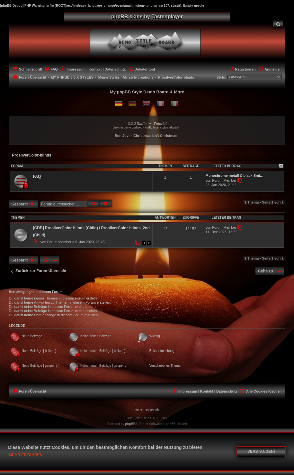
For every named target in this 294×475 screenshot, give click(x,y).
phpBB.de (168, 430)
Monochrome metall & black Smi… (234, 175)
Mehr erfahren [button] (26, 455)
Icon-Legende (147, 409)
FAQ (37, 176)
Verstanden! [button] (261, 451)
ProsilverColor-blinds (31, 155)
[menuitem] (277, 24)
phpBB (130, 424)
